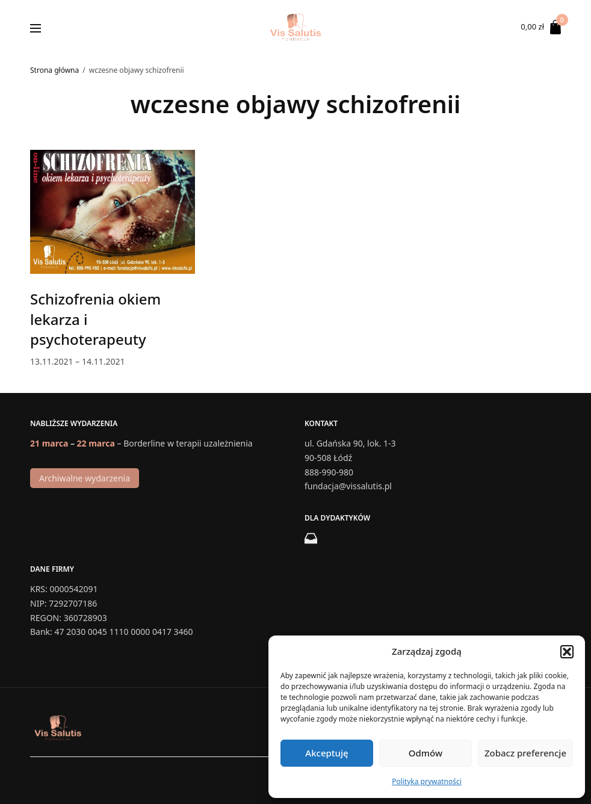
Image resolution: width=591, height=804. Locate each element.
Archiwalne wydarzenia (84, 478)
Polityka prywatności (427, 781)
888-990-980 (329, 471)
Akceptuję (326, 753)
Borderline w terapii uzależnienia (188, 443)
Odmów (425, 753)
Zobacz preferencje (525, 753)
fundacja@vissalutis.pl (348, 486)
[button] (567, 652)
